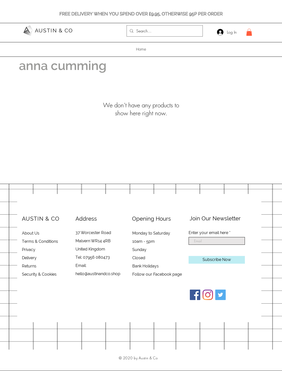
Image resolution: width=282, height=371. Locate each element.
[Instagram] (208, 295)
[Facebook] (195, 295)
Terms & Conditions (40, 241)
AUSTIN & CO (54, 30)
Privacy (28, 249)
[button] (249, 32)
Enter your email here (208, 233)
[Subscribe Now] (217, 260)
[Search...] (164, 30)
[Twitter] (220, 295)
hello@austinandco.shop (97, 273)
